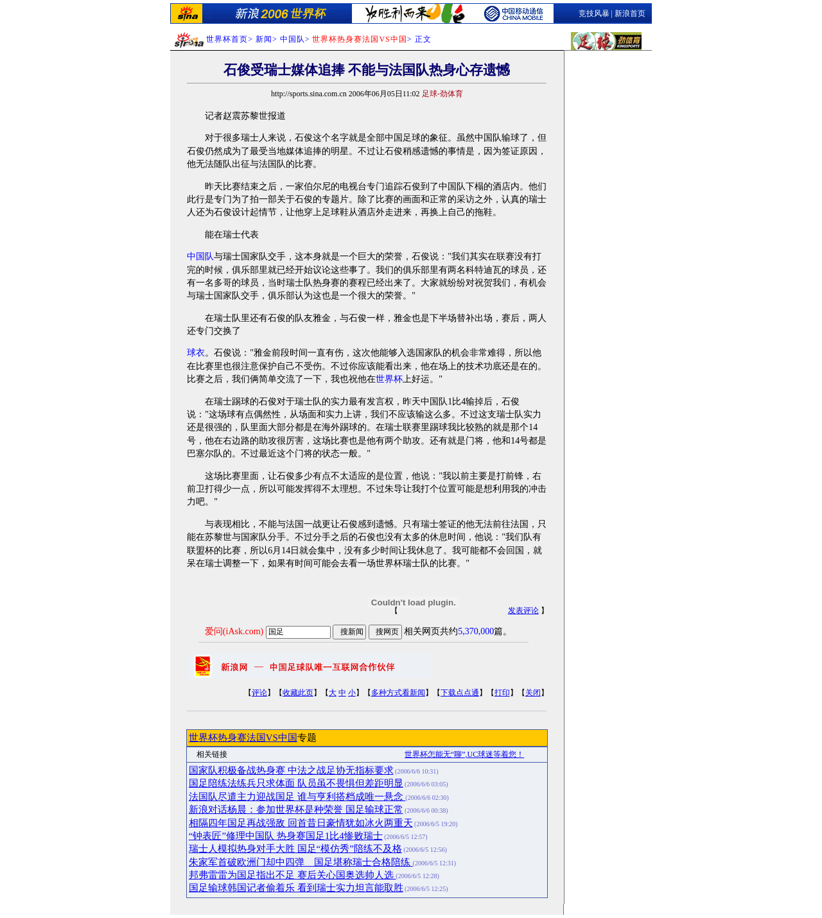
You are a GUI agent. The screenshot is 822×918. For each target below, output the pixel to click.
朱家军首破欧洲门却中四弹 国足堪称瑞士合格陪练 (301, 862)
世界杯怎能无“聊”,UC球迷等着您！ (464, 754)
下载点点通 (460, 692)
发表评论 (523, 610)
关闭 (533, 692)
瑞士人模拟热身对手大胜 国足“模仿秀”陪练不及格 (295, 849)
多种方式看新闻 (398, 692)
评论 (259, 692)
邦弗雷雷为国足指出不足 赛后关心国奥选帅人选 (292, 875)
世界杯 (389, 379)
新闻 (264, 39)
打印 (502, 692)
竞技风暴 (594, 13)
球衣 (196, 353)
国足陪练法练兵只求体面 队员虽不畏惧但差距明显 (296, 783)
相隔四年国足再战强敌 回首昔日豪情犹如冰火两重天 (301, 823)
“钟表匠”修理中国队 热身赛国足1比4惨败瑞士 (286, 836)
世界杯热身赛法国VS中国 (243, 737)
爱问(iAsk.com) (234, 631)
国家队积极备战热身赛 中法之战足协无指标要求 (291, 770)
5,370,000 (476, 631)
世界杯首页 (227, 39)
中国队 (200, 256)
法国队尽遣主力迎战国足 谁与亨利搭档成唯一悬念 (297, 797)
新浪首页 (630, 13)
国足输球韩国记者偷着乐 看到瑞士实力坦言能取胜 (296, 888)
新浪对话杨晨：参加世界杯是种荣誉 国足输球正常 (296, 809)
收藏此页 (298, 692)
